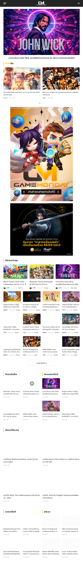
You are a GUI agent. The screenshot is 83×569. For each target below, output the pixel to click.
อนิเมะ (44, 98)
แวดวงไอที (10, 512)
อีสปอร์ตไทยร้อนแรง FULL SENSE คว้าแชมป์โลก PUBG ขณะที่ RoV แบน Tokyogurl (12, 530)
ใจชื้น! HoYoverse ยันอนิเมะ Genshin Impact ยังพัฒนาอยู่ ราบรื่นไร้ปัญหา (70, 530)
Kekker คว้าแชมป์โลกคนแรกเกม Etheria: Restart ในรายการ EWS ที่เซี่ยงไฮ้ (31, 530)
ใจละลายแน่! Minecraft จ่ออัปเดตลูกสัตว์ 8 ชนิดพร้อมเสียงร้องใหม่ (51, 328)
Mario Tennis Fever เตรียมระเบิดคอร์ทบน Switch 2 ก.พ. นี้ (14, 283)
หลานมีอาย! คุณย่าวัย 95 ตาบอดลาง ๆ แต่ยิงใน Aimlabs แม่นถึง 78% (31, 306)
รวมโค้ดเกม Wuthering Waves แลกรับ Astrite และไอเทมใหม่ (20, 460)
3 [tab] (43, 103)
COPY (8, 288)
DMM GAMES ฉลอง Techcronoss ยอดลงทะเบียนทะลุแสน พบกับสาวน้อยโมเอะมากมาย (51, 350)
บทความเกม (74, 288)
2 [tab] (41, 103)
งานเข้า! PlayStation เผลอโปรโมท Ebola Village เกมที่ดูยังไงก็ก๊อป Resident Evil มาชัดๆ (70, 350)
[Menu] (4, 3)
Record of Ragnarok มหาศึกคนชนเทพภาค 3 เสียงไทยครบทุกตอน (61, 93)
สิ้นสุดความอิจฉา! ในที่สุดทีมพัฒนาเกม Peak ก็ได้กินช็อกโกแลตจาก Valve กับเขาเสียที (12, 306)
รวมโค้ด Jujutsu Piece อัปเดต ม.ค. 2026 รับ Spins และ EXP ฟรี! (61, 460)
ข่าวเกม (5, 98)
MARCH (5, 310)
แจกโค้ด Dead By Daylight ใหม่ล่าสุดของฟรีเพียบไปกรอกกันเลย (61, 496)
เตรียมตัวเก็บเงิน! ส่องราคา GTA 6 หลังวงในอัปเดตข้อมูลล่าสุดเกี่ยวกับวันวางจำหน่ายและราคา (70, 306)
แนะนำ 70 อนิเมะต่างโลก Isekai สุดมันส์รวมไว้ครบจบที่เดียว (70, 552)
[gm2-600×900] (41, 154)
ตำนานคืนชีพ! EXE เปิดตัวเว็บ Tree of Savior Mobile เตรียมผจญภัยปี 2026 (70, 328)
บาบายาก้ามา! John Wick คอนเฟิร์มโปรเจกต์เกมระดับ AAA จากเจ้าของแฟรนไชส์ (41, 58)
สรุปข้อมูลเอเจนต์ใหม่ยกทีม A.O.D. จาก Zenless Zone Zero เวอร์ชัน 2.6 (12, 350)
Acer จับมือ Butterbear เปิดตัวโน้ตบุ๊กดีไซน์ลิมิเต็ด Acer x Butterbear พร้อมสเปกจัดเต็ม (12, 552)
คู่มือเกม (58, 310)
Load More (41, 363)
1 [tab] (40, 103)
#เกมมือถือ (11, 374)
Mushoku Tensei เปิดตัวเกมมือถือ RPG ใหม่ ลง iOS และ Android (41, 283)
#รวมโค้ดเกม (12, 430)
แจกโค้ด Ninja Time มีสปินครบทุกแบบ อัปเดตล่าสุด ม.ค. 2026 (21, 496)
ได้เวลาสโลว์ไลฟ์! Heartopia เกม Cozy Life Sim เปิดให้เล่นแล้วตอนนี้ (21, 93)
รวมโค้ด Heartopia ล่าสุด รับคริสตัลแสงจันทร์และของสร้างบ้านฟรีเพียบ (51, 306)
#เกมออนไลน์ (51, 374)
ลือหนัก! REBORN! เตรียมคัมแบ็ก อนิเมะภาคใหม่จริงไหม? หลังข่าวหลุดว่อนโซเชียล (50, 552)
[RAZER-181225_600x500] (41, 229)
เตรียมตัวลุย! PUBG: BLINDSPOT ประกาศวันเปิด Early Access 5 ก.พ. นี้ (11, 328)
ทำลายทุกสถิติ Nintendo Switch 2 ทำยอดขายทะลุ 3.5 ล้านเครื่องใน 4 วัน (31, 552)
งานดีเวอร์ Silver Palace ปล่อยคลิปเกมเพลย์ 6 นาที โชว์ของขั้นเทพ (31, 328)
